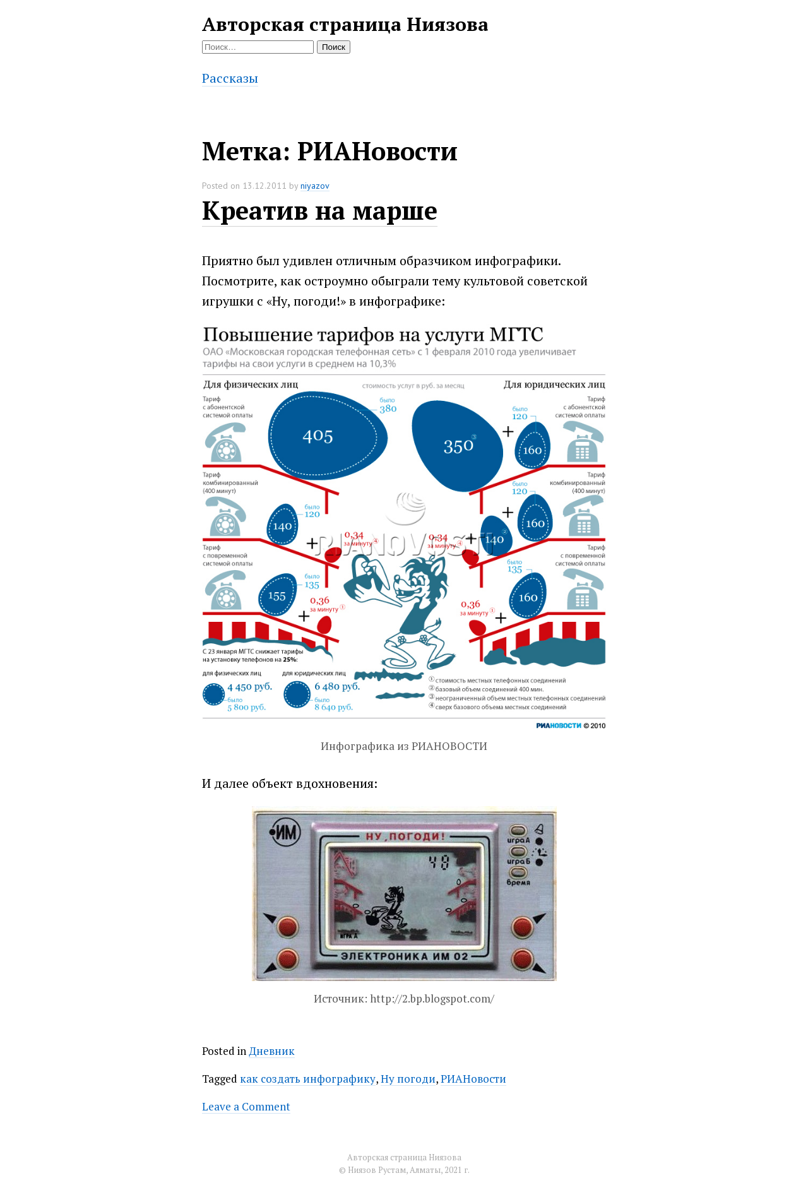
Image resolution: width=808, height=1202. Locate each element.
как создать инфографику (308, 1078)
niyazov (315, 185)
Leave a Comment (246, 1106)
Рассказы (230, 77)
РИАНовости (473, 1078)
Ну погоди (408, 1078)
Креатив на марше (319, 210)
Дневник (272, 1051)
